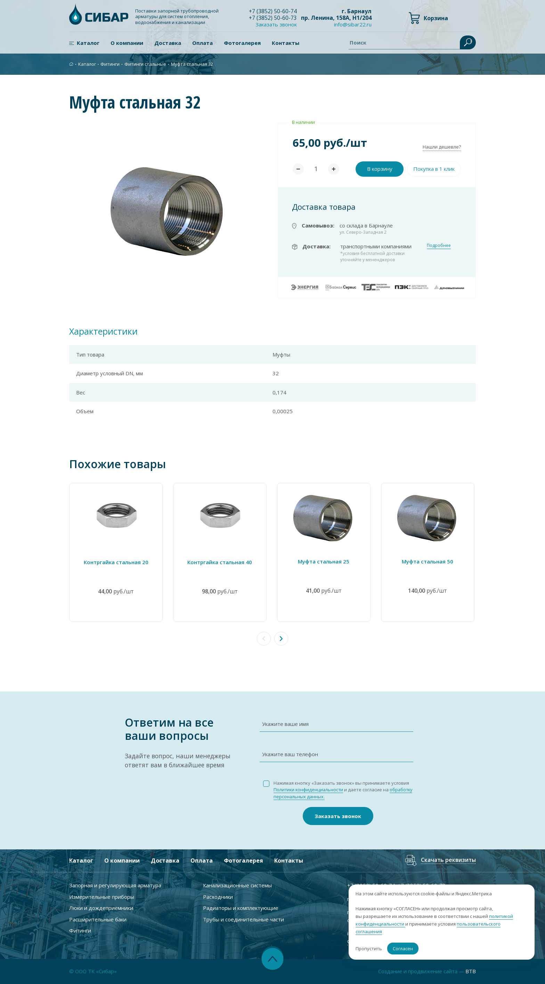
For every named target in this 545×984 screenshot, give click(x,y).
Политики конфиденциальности (309, 789)
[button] (281, 638)
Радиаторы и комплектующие (240, 907)
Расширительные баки (98, 918)
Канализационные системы (237, 885)
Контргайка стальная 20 (116, 561)
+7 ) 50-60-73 (273, 18)
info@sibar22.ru (353, 24)
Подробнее (439, 245)
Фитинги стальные (145, 64)
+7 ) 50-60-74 (273, 11)
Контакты (285, 42)
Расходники (218, 896)
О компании (127, 42)
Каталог (88, 42)
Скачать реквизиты (448, 860)
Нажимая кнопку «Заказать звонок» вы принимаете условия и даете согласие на (344, 789)
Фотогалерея (242, 42)
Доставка (167, 42)
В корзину (379, 168)
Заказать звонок (276, 24)
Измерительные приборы (101, 896)
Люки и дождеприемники (101, 907)
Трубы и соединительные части (243, 918)
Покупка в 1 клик (434, 168)
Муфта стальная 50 (429, 561)
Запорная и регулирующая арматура (115, 885)
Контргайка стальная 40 (220, 561)
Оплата (202, 42)
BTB (470, 971)
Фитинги (110, 64)
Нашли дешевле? (442, 147)
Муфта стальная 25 (324, 561)
